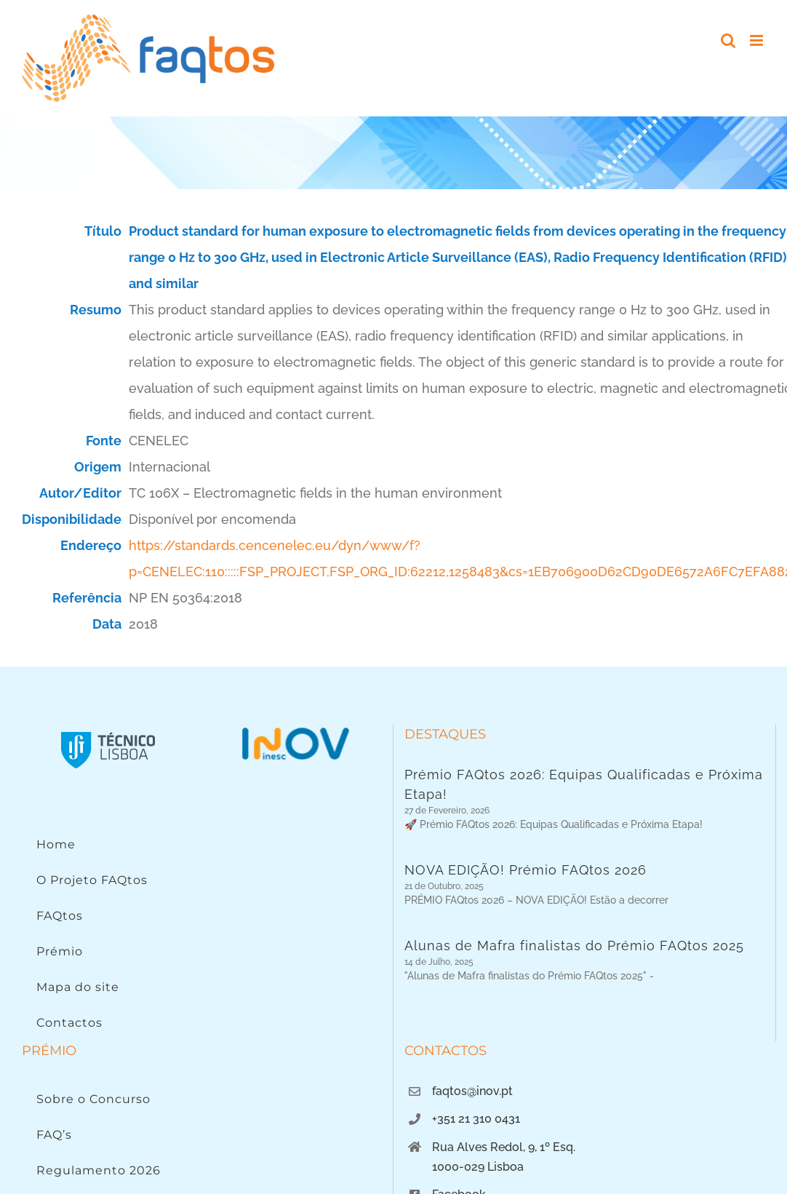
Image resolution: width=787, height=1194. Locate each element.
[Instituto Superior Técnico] (108, 731)
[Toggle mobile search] (728, 40)
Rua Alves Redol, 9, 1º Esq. (503, 1165)
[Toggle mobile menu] (757, 40)
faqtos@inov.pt (472, 1110)
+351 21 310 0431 (476, 1138)
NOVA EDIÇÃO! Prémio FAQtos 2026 (525, 875)
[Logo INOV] (295, 731)
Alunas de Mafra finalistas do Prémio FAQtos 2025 (574, 955)
